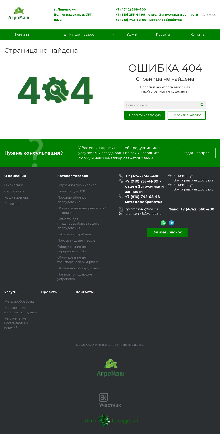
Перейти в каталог (186, 115)
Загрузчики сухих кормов (76, 185)
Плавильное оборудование (78, 268)
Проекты (49, 292)
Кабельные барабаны (74, 234)
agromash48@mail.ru (141, 209)
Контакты (85, 292)
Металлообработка (19, 301)
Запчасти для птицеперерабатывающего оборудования (78, 223)
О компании (15, 176)
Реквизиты (12, 204)
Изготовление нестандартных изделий (16, 323)
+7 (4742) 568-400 (131, 9)
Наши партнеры (16, 197)
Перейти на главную (145, 115)
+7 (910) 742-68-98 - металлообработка (149, 20)
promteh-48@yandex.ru (143, 214)
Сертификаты (14, 191)
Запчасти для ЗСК (71, 191)
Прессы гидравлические (76, 240)
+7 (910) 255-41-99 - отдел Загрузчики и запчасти (157, 15)
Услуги (10, 292)
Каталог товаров (72, 176)
